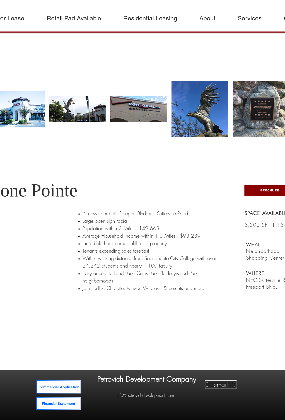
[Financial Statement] (58, 403)
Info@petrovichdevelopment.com (145, 395)
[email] (221, 384)
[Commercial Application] (58, 386)
